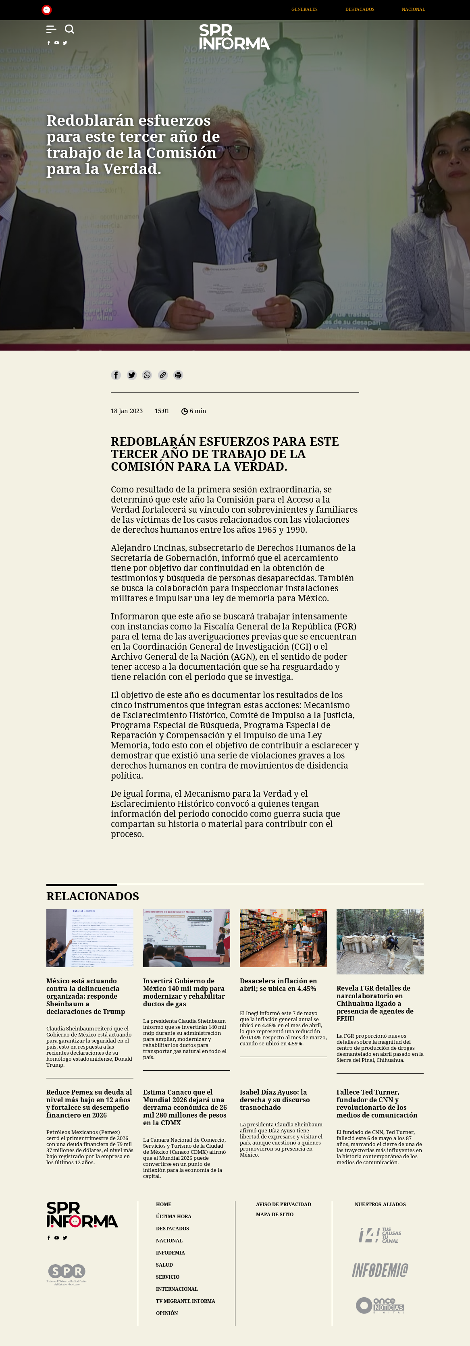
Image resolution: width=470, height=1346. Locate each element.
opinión (167, 1313)
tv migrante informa (185, 1301)
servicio (167, 1276)
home (163, 1204)
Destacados (374, 9)
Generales (319, 9)
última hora (173, 1216)
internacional (177, 1289)
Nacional (428, 9)
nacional (169, 1240)
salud (164, 1264)
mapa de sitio (274, 1214)
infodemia (170, 1252)
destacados (172, 1228)
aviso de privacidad (283, 1204)
